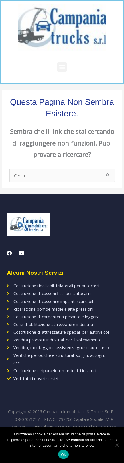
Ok (63, 454)
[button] (62, 67)
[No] (117, 445)
